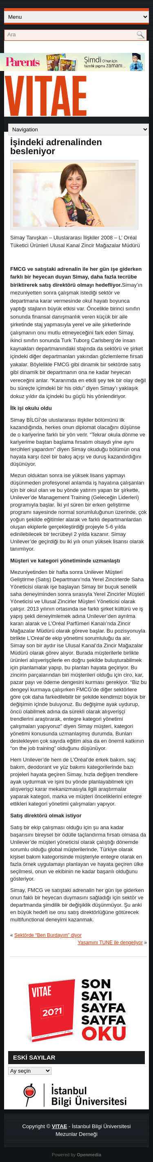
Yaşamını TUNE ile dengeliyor (110, 942)
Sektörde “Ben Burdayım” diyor (48, 935)
